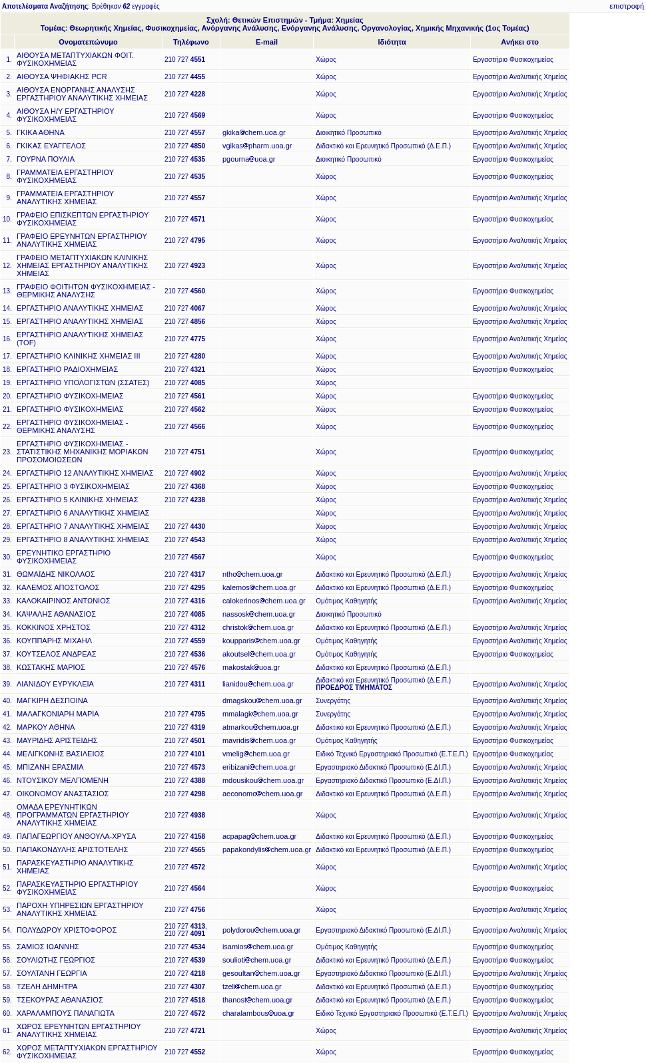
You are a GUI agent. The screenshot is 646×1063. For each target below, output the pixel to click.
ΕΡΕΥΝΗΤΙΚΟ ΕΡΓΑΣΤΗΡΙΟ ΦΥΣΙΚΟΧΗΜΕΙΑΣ (64, 557)
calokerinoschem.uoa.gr (264, 601)
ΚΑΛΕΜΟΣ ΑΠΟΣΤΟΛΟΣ (58, 587)
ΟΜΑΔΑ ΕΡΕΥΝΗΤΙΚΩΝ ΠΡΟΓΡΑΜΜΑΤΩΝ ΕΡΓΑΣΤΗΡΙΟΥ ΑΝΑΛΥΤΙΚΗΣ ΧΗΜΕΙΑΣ (73, 815)
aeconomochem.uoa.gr (262, 794)
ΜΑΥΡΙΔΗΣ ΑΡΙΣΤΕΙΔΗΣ (57, 740)
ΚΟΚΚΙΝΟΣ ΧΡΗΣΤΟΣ (54, 627)
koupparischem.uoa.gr (261, 641)
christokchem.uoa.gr (258, 627)
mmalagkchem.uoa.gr (260, 714)
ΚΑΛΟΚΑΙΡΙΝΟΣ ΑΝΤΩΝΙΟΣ (64, 601)
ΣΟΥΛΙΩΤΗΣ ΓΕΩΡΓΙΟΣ (56, 960)
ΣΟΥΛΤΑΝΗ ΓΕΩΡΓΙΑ (52, 973)
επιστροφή (626, 6)
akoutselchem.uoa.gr (259, 654)
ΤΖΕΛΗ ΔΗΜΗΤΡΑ (47, 986)
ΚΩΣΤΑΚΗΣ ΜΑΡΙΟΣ (51, 667)
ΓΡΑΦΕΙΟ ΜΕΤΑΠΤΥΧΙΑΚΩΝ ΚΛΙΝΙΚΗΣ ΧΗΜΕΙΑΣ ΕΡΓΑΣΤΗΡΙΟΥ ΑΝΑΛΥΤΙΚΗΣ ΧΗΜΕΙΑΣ (82, 265)
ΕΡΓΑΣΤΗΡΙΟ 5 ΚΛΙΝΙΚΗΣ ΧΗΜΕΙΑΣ (78, 500)
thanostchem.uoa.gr (257, 1000)
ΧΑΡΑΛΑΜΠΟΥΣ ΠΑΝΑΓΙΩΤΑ (66, 1013)
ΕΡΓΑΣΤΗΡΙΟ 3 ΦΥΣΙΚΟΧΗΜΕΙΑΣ (73, 486)
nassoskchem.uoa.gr (259, 614)
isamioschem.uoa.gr (257, 947)
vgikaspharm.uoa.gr (257, 146)
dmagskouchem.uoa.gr (262, 700)
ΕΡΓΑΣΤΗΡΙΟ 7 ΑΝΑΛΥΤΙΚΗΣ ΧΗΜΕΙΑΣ (83, 526)
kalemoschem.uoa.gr (259, 587)
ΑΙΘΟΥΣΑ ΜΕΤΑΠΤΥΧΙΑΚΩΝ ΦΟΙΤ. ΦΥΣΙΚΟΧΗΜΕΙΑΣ (75, 59)
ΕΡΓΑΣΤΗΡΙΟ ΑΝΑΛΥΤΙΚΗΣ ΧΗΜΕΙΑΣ (80, 308)
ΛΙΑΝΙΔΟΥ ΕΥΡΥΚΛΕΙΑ (55, 684)
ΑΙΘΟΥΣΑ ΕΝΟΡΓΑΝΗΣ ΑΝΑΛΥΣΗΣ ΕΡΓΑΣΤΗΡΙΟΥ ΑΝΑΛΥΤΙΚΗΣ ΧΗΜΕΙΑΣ (82, 94)
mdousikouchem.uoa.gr (263, 780)
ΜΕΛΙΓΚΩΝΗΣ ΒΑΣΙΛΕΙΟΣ (61, 754)
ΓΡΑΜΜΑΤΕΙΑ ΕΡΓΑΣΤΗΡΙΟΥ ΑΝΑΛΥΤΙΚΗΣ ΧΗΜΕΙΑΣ (65, 198)
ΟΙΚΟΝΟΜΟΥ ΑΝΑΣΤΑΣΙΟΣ (63, 794)
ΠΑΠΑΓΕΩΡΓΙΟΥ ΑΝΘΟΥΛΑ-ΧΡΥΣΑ (76, 836)
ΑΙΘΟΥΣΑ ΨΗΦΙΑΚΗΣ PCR (62, 76)
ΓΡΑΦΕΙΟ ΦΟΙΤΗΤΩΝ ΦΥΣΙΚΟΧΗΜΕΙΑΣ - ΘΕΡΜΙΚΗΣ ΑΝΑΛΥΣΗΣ (86, 291)
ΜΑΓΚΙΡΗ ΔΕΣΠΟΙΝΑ (52, 700)
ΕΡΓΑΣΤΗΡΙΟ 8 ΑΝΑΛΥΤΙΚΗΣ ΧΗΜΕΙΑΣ (83, 539)
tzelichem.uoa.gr (252, 986)
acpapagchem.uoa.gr (259, 836)
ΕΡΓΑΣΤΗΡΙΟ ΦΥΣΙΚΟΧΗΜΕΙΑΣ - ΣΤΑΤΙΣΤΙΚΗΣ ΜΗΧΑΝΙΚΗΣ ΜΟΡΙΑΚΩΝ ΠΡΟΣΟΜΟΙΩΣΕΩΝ (83, 452)
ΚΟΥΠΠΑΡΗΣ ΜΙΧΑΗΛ (54, 641)
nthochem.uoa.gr (252, 574)
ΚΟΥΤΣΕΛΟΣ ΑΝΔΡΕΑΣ (57, 654)
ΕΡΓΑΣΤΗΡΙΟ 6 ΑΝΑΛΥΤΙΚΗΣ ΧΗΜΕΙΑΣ (83, 513)
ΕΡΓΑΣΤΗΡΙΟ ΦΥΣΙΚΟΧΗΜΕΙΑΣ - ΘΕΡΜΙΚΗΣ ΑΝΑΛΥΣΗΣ (72, 426)
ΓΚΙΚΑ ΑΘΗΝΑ (41, 132)
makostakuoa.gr (251, 667)
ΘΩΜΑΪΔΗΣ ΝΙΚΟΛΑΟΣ (56, 574)
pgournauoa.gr (249, 159)
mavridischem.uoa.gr (259, 740)
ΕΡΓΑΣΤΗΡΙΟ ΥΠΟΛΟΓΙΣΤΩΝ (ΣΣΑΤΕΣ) (83, 382)
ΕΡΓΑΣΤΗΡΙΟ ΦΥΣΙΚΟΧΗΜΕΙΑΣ (70, 396)
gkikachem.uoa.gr (254, 132)
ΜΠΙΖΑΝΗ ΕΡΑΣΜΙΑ (50, 767)
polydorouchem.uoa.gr (261, 930)
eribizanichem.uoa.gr (259, 767)
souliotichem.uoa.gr (256, 960)
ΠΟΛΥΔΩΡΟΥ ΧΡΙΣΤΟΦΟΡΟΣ (67, 930)
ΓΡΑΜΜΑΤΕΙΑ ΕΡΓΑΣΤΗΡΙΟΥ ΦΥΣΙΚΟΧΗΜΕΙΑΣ (65, 176)
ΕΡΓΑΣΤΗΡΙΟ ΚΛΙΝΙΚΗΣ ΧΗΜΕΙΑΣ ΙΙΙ (79, 356)
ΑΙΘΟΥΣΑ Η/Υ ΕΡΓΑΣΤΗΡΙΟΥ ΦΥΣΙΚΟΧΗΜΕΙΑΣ (66, 115)
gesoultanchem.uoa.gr (261, 973)
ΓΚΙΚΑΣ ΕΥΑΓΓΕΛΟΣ (51, 146)
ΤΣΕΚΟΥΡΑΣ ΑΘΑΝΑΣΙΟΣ (60, 1000)
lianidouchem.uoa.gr (258, 684)
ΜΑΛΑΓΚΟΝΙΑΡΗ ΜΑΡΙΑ (58, 714)
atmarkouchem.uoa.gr (260, 727)
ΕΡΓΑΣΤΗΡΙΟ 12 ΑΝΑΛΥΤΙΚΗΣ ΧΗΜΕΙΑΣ (85, 473)
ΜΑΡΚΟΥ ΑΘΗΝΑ (46, 727)
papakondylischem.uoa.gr (266, 849)
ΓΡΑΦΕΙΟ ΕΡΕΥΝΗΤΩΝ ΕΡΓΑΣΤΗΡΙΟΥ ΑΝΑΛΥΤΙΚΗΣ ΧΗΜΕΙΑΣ (82, 240)
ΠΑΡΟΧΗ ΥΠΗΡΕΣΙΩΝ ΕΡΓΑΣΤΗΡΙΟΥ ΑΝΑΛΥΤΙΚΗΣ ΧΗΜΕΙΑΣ (80, 909)
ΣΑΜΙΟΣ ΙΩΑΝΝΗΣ (48, 947)
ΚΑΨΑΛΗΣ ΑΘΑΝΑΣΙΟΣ (56, 614)
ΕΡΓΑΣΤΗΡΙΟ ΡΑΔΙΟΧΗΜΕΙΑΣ (67, 369)
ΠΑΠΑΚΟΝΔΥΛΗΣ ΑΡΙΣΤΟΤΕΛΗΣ (72, 849)
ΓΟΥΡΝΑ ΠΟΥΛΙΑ (46, 159)
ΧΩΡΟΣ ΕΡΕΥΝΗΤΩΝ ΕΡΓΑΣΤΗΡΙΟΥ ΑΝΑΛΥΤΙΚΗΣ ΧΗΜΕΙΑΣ (79, 1030)
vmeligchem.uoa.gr (256, 754)
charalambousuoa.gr (258, 1013)
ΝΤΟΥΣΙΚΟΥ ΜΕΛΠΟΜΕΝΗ (63, 780)
